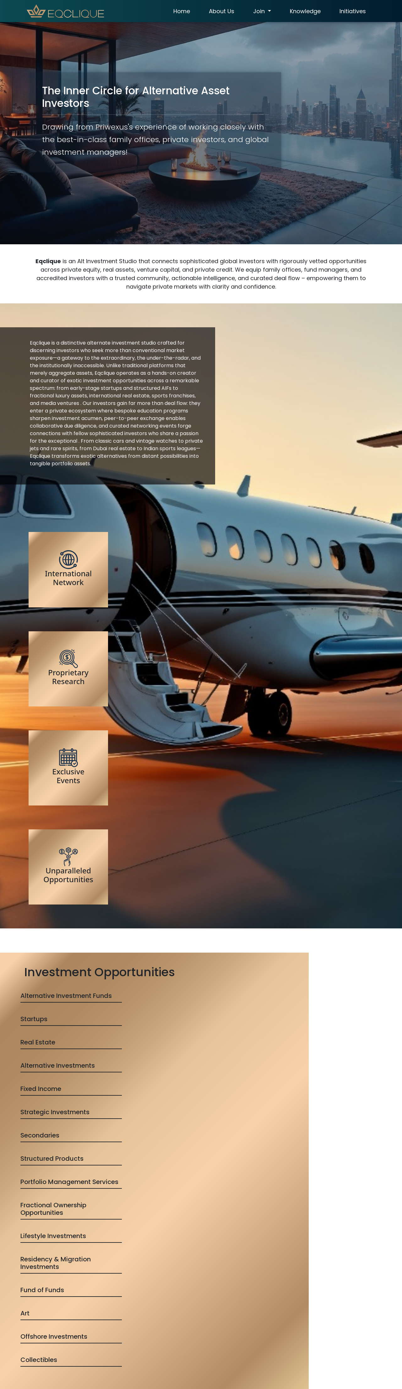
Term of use (188, 1332)
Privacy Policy (190, 1341)
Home (180, 11)
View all (201, 919)
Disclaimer (186, 1351)
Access (183, 1302)
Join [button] (258, 11)
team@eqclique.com (285, 1332)
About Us (220, 11)
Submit (41, 1363)
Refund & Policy (192, 1322)
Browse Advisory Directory (201, 1004)
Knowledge (304, 11)
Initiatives (351, 11)
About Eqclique (191, 1293)
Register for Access (245, 1233)
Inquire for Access (156, 1233)
